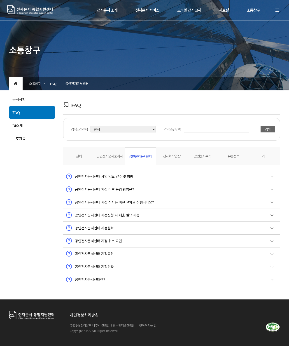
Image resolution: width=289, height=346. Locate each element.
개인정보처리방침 (84, 315)
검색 (268, 129)
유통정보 (233, 156)
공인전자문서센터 (140, 156)
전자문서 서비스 (147, 10)
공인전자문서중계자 (110, 156)
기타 (265, 156)
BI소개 (17, 125)
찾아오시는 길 (147, 325)
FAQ (16, 112)
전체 (79, 156)
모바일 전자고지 (189, 10)
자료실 (224, 10)
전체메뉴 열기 (277, 10)
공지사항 (19, 99)
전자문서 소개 (107, 10)
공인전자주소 (202, 156)
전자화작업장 (171, 156)
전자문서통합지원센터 (52, 9)
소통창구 (253, 10)
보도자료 (19, 138)
